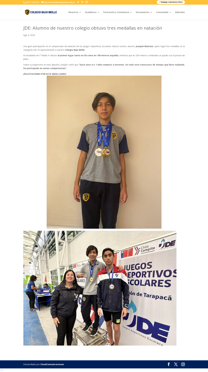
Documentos (142, 12)
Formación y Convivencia (116, 12)
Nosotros (73, 12)
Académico (90, 12)
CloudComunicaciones (52, 364)
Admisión (180, 12)
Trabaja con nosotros (170, 2)
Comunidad (162, 12)
